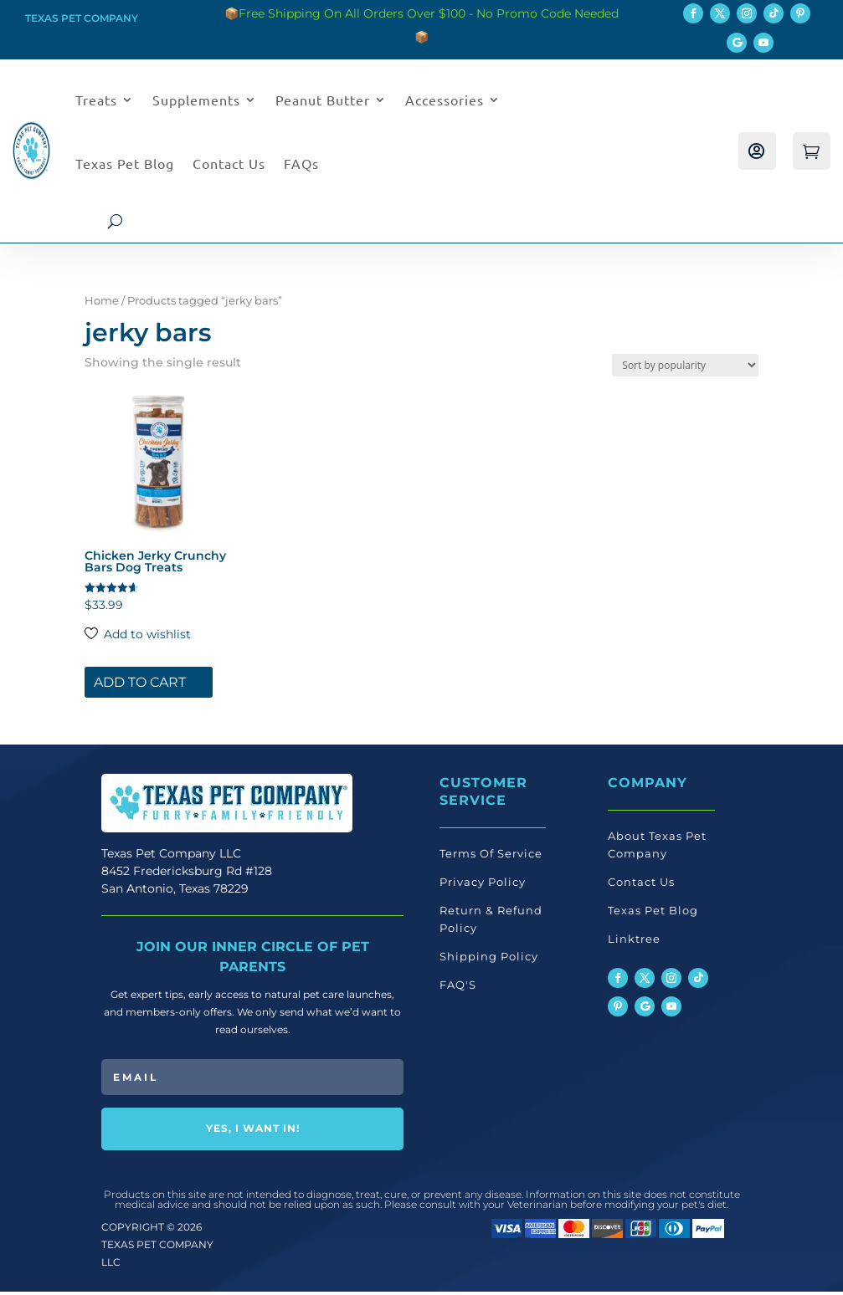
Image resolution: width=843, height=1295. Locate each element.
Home (102, 305)
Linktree (634, 942)
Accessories (444, 99)
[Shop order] (685, 369)
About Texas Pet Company (657, 848)
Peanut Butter (322, 99)
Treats (96, 99)
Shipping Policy (488, 960)
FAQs (301, 163)
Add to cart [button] (140, 686)
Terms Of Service (490, 857)
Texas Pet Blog (124, 163)
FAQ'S (457, 989)
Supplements (196, 99)
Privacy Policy (482, 886)
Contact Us (229, 163)
